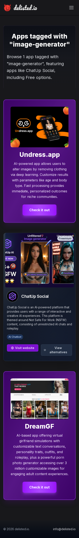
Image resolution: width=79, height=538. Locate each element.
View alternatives (55, 350)
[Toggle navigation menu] (71, 7)
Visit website (22, 348)
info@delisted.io (64, 529)
